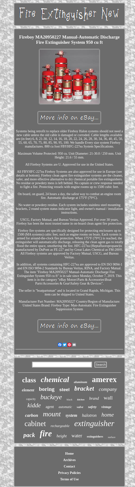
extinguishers (95, 436)
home (107, 415)
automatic (65, 407)
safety (92, 407)
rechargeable (60, 426)
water (77, 435)
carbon (31, 415)
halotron (89, 415)
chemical (55, 379)
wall (108, 398)
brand (94, 398)
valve (80, 407)
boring (46, 389)
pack (29, 435)
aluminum (80, 382)
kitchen (80, 399)
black (70, 399)
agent (50, 407)
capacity (31, 399)
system (71, 415)
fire (46, 433)
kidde (34, 405)
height (62, 436)
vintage (106, 407)
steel (64, 389)
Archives (69, 460)
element (28, 390)
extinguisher (94, 423)
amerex (104, 379)
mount (52, 414)
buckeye (51, 397)
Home (69, 453)
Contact (69, 466)
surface (111, 437)
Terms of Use (69, 479)
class (29, 380)
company (108, 389)
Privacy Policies (69, 473)
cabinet (35, 423)
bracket (84, 388)
